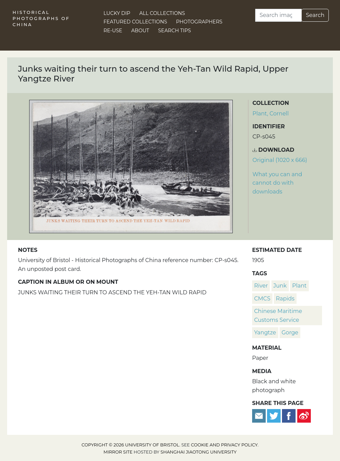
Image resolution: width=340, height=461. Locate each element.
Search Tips (174, 30)
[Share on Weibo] (304, 415)
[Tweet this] (274, 415)
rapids (285, 298)
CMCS (262, 298)
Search (315, 15)
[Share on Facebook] (289, 415)
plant (299, 285)
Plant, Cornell (270, 113)
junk (280, 285)
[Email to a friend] (259, 415)
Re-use (112, 30)
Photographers (199, 22)
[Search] (278, 15)
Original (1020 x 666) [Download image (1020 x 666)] (279, 160)
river (261, 285)
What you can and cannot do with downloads (277, 183)
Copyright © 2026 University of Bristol (130, 444)
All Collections (162, 13)
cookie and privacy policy (224, 444)
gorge (290, 332)
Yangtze (265, 332)
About (140, 30)
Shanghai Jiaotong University (198, 452)
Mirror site (118, 452)
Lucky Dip (116, 13)
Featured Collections (135, 22)
